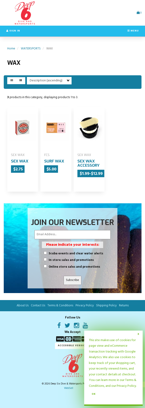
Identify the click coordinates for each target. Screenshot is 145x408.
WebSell (68, 388)
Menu (133, 31)
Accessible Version (72, 346)
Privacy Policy (126, 386)
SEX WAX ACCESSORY (88, 163)
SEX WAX (19, 161)
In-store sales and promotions (71, 260)
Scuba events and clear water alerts (76, 254)
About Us (23, 305)
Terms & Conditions (60, 305)
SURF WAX (54, 161)
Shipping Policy (106, 305)
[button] (139, 12)
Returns (124, 305)
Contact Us (38, 305)
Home (11, 48)
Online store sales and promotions (74, 267)
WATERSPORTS (31, 48)
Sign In (13, 31)
